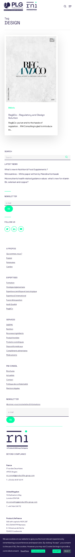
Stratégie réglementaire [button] (15, 287)
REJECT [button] (67, 551)
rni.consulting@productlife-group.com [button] (21, 502)
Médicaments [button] (11, 355)
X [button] (72, 536)
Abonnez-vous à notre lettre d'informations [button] (23, 404)
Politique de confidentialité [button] (17, 384)
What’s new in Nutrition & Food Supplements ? (26, 169)
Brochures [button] (10, 371)
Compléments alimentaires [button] (16, 351)
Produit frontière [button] (12, 338)
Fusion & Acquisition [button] (14, 300)
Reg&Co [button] (9, 309)
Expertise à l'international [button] (16, 296)
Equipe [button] (9, 258)
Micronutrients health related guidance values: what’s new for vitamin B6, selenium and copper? (37, 180)
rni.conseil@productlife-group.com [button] (20, 475)
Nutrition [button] (9, 329)
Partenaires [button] (10, 262)
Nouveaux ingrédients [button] (15, 333)
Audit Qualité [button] (11, 304)
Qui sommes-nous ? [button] (14, 254)
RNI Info (11, 108)
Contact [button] (9, 380)
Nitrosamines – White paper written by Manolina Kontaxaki (32, 174)
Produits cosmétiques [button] (15, 342)
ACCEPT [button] (56, 551)
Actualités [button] (10, 375)
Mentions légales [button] (13, 388)
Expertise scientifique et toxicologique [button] (21, 291)
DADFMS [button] (9, 325)
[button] (70, 6)
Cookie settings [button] (38, 551)
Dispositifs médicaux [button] (14, 346)
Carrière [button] (9, 267)
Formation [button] (10, 283)
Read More (25, 551)
